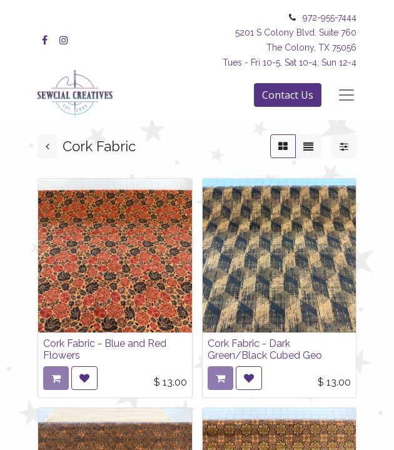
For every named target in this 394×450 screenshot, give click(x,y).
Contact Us (287, 95)
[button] (84, 378)
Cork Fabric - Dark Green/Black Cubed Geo (265, 349)
